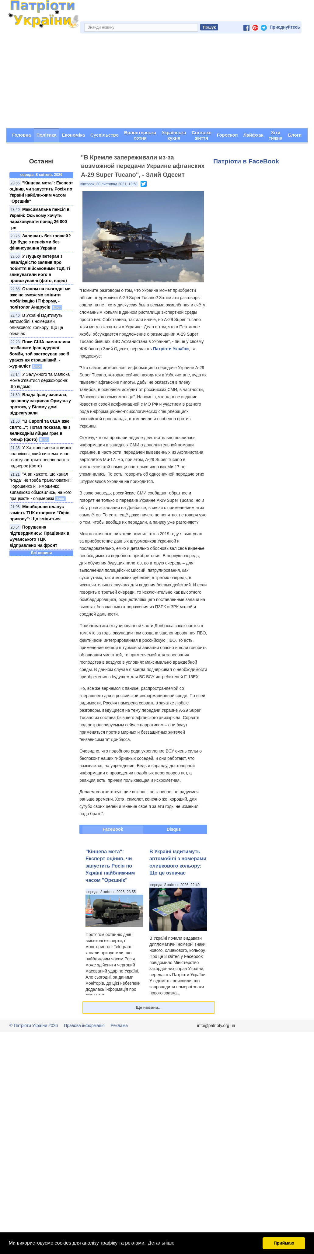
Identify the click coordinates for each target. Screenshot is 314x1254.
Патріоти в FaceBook (246, 161)
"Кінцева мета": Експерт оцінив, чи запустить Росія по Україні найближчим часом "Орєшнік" (110, 866)
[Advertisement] (157, 82)
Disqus (174, 829)
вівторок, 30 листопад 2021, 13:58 (109, 184)
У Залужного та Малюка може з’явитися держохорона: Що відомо (39, 380)
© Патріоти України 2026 (33, 1025)
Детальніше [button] (161, 1242)
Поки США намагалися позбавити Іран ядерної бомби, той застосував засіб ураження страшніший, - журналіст (39, 354)
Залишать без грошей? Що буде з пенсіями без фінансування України (40, 241)
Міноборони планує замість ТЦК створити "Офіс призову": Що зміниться (39, 512)
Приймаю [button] (284, 1243)
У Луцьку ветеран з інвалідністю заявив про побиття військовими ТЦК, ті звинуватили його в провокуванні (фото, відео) (39, 268)
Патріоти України (171, 348)
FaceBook (113, 829)
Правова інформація (84, 1025)
